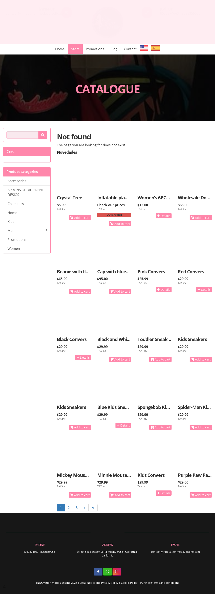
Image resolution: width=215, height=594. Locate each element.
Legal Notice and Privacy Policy (99, 583)
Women (14, 248)
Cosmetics (16, 203)
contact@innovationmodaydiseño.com (36, 13)
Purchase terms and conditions (159, 583)
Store (75, 49)
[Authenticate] (4, 587)
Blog (114, 49)
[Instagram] (117, 571)
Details (163, 216)
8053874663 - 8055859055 (180, 13)
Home (60, 49)
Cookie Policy (129, 583)
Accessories (17, 181)
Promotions (95, 49)
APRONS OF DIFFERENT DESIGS (26, 192)
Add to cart (80, 218)
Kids (11, 221)
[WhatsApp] (107, 571)
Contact (130, 49)
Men (27, 230)
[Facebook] (98, 571)
